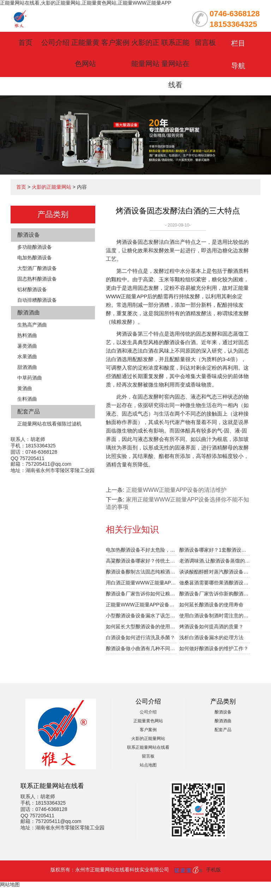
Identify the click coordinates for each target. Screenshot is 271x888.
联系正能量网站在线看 (175, 64)
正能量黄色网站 (148, 720)
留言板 (205, 42)
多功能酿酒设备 (34, 247)
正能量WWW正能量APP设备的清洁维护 (176, 490)
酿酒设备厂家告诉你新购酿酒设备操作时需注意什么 (214, 593)
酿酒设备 (28, 235)
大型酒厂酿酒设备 (37, 268)
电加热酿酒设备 (34, 257)
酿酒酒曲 (28, 313)
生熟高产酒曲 (32, 325)
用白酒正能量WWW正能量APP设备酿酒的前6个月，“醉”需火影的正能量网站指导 (141, 583)
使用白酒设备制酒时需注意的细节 (214, 615)
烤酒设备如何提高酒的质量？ (211, 626)
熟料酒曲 (27, 335)
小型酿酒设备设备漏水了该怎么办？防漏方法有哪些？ (141, 615)
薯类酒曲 (27, 346)
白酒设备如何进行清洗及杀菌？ (140, 637)
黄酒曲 (24, 388)
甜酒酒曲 (27, 367)
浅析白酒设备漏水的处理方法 (211, 637)
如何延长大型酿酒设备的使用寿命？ (141, 626)
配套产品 (28, 411)
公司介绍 (55, 42)
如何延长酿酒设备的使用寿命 (211, 604)
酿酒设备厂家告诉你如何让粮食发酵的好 (141, 593)
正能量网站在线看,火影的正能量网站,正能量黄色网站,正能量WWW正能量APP (85, 3)
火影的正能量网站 (51, 187)
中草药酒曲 (29, 378)
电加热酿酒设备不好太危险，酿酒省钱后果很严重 (141, 550)
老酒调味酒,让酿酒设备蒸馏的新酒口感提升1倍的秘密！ (214, 561)
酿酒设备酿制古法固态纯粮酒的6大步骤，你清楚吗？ (141, 572)
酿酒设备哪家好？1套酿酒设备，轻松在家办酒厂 (214, 550)
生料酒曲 (27, 399)
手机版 (213, 869)
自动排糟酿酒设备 (37, 300)
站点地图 (148, 765)
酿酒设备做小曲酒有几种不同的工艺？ (141, 648)
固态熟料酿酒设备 (37, 279)
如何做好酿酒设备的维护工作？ (213, 648)
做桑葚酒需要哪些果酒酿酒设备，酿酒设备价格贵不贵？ (214, 583)
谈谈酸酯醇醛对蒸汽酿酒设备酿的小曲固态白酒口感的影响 (214, 572)
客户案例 (115, 42)
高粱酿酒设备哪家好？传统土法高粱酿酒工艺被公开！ (141, 561)
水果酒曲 (27, 356)
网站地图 (10, 884)
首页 (25, 42)
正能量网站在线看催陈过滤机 (49, 424)
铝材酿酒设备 (32, 289)
